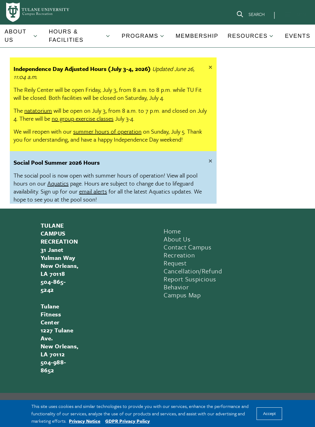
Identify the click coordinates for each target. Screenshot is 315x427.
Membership (197, 36)
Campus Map (182, 295)
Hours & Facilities (66, 36)
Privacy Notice (84, 420)
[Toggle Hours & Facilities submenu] (108, 38)
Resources (248, 36)
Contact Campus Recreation (187, 251)
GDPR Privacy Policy (127, 420)
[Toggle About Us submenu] (36, 38)
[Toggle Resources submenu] (272, 38)
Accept (269, 413)
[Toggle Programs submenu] (162, 38)
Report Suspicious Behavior (190, 283)
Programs (140, 36)
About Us (15, 36)
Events (297, 36)
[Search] (250, 15)
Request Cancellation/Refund (193, 267)
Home (172, 231)
